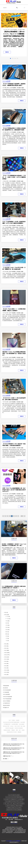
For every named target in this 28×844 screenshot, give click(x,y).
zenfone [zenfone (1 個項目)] (11, 726)
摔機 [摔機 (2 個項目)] (17, 730)
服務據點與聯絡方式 (19, 819)
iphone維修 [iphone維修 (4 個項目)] (23, 722)
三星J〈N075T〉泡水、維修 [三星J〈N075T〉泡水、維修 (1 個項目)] (20, 726)
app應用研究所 (6, 703)
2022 (5, 648)
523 (22, 516)
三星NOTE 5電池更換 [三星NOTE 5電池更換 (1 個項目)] (19, 728)
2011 (5, 672)
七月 (6, 627)
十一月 (6, 618)
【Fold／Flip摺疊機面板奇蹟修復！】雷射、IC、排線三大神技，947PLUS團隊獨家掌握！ (14, 177)
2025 (5, 614)
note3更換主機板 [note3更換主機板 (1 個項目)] (15, 724)
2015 (5, 663)
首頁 (6, 819)
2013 (5, 667)
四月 (6, 634)
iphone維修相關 (7, 690)
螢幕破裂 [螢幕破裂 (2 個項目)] (19, 732)
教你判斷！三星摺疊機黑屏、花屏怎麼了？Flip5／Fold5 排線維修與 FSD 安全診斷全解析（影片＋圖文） (14, 545)
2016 (5, 661)
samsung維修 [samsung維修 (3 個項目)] (21, 724)
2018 (5, 657)
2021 (5, 650)
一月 (6, 640)
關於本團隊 (11, 819)
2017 (5, 659)
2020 (5, 652)
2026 (5, 612)
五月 (6, 631)
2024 (5, 643)
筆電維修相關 (6, 685)
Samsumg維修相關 (7, 696)
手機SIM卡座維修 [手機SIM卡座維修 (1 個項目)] (7, 730)
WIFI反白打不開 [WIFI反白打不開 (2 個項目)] (6, 726)
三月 (6, 636)
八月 (6, 625)
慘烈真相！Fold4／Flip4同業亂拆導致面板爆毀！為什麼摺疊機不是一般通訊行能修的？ (14, 353)
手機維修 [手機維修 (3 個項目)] (13, 730)
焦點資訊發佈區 (6, 705)
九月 (6, 623)
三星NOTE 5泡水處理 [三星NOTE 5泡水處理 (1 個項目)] (9, 728)
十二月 (6, 616)
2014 (5, 665)
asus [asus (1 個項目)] (10, 720)
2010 (5, 674)
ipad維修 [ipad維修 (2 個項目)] (17, 720)
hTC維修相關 (6, 692)
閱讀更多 (7, 52)
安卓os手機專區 (6, 701)
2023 (5, 646)
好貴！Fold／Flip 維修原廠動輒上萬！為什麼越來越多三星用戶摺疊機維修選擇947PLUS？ (14, 490)
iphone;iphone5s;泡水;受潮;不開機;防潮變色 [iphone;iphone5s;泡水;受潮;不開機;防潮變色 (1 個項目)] (11, 722)
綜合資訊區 (5, 687)
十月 (6, 620)
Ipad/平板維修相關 (7, 698)
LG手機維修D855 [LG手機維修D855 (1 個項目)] (7, 724)
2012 (5, 670)
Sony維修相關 (6, 694)
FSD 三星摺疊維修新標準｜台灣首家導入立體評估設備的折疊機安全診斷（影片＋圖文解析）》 (13, 587)
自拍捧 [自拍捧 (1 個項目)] (23, 730)
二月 (6, 638)
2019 (5, 654)
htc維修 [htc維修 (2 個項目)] (13, 720)
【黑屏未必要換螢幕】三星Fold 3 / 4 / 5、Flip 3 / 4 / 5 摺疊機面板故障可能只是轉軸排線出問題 (13, 34)
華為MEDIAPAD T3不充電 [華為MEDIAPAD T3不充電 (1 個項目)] (11, 732)
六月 (6, 629)
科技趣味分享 (6, 707)
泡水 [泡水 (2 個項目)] (20, 730)
